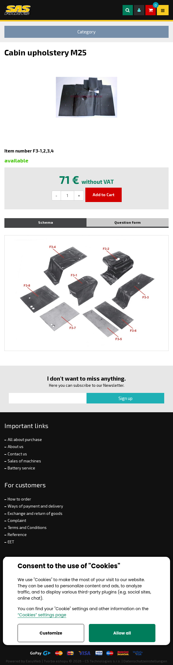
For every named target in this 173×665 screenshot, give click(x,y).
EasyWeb (33, 661)
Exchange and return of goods (35, 513)
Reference (17, 534)
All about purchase (25, 439)
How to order (19, 499)
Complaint (17, 520)
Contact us (17, 454)
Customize (51, 633)
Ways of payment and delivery (35, 506)
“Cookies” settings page (42, 615)
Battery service (21, 468)
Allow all (122, 633)
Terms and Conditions (27, 527)
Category (86, 31)
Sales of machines (24, 461)
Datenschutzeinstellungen (145, 661)
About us (15, 446)
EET (11, 542)
